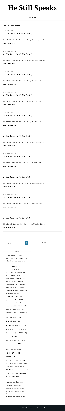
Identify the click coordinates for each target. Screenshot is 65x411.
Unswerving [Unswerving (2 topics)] (9, 396)
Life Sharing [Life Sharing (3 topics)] (9, 340)
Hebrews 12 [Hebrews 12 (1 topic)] (19, 314)
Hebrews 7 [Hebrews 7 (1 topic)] (8, 314)
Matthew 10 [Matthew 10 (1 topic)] (23, 347)
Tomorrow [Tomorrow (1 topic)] (16, 393)
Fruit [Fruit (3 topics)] (25, 300)
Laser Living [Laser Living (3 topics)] (23, 333)
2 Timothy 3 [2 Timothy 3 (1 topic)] (12, 264)
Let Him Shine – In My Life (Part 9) (17, 197)
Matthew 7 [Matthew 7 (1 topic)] (18, 347)
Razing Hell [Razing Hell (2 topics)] (25, 370)
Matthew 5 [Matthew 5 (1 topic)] (13, 347)
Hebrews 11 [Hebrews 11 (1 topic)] (13, 314)
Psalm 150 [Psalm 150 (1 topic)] (22, 366)
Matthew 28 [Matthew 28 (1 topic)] (13, 349)
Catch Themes (44, 407)
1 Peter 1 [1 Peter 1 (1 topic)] (12, 258)
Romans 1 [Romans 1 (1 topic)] (13, 376)
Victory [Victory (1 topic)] (14, 396)
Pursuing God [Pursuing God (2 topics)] (17, 370)
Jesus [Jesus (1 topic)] (19, 321)
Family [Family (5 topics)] (20, 300)
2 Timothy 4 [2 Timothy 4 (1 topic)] (18, 264)
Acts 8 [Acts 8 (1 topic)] (7, 269)
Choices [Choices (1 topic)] (7, 278)
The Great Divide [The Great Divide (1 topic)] (23, 391)
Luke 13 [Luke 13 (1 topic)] (23, 340)
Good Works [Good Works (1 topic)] (19, 309)
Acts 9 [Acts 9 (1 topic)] (10, 269)
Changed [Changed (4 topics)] (19, 275)
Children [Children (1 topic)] (24, 275)
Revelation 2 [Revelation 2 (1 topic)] (8, 376)
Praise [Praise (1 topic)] (7, 363)
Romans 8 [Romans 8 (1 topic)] (18, 376)
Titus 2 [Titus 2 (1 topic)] (11, 393)
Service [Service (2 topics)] (23, 379)
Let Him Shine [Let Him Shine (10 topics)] (12, 336)
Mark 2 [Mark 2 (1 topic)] (11, 344)
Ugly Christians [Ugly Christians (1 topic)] (22, 393)
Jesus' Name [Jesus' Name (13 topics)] (12, 325)
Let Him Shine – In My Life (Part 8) (17, 177)
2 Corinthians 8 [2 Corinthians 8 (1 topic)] (18, 261)
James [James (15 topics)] (9, 320)
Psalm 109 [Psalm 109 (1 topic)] (17, 366)
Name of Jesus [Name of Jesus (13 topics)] (13, 352)
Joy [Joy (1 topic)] (17, 332)
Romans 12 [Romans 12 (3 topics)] (9, 379)
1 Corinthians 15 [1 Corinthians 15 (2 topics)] (21, 256)
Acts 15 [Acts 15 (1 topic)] (13, 269)
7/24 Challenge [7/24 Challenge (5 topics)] (11, 266)
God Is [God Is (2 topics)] (7, 309)
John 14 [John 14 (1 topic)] (11, 329)
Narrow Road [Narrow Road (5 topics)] (10, 356)
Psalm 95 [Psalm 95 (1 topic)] (12, 366)
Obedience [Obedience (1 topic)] (24, 356)
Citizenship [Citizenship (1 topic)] (8, 281)
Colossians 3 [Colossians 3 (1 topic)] (20, 281)
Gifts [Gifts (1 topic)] (23, 303)
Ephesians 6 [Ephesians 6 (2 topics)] (9, 300)
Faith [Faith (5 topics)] (15, 300)
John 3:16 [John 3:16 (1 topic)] (24, 325)
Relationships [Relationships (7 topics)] (21, 373)
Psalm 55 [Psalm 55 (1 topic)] (25, 363)
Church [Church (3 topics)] (24, 278)
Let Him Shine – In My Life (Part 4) (17, 95)
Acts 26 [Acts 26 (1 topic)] (17, 269)
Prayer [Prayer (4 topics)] (11, 363)
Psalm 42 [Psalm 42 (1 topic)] (20, 363)
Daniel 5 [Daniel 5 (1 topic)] (7, 287)
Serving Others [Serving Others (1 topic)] (9, 382)
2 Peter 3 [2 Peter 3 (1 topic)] (7, 264)
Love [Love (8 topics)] (19, 340)
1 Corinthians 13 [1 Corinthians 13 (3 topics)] (11, 256)
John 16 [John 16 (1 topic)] (22, 329)
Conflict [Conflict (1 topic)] (16, 284)
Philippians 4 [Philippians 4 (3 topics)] (23, 360)
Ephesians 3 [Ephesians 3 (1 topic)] (16, 293)
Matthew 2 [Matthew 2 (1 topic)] (8, 347)
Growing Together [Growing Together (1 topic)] (9, 312)
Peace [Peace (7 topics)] (15, 360)
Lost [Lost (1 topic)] (15, 340)
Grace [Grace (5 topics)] (24, 309)
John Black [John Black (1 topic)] (8, 332)
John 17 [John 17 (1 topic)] (26, 329)
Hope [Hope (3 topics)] (10, 317)
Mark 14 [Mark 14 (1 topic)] (15, 344)
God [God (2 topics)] (11, 306)
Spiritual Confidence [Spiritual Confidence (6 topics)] (13, 385)
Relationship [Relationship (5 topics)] (10, 373)
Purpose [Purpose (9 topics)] (9, 369)
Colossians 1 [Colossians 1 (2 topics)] (14, 281)
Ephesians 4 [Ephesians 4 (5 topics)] (10, 296)
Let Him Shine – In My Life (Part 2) (17, 54)
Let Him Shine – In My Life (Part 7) (17, 156)
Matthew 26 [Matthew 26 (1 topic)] (8, 349)
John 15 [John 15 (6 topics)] (17, 329)
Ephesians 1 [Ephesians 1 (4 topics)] (23, 290)
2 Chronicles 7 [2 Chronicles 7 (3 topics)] (10, 261)
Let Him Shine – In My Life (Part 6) (17, 136)
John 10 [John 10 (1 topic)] (7, 329)
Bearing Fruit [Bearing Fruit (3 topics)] (21, 272)
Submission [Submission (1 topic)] (16, 391)
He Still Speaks (32, 7)
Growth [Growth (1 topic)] (15, 312)
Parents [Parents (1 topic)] (11, 360)
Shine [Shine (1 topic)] (14, 382)
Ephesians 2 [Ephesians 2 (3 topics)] (9, 293)
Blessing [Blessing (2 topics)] (13, 275)
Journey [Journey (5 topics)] (13, 332)
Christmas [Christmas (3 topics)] (18, 278)
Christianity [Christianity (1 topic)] (12, 278)
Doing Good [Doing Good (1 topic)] (21, 287)
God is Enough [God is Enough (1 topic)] (13, 309)
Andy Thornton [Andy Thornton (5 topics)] (11, 272)
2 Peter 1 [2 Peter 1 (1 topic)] (24, 261)
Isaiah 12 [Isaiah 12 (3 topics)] (20, 317)
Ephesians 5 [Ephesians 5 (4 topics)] (19, 297)
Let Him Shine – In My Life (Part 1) (17, 33)
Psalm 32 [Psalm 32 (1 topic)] (16, 363)
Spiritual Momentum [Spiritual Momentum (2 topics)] (19, 388)
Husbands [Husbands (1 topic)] (15, 317)
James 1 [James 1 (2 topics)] (15, 321)
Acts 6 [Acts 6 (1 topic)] (23, 266)
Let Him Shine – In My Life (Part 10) (18, 218)
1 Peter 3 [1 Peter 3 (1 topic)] (21, 258)
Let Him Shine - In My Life (9, 30)
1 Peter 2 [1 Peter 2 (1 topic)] (16, 258)
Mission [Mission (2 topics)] (19, 349)
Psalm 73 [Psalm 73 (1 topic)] (7, 366)
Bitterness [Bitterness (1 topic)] (8, 275)
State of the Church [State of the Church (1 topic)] (9, 391)
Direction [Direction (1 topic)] (16, 287)
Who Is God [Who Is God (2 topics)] (19, 396)
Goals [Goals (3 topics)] (7, 306)
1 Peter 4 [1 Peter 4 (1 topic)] (26, 258)
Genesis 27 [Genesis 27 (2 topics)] (18, 303)
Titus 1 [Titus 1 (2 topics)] (7, 394)
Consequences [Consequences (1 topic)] (22, 284)
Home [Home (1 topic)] (7, 317)
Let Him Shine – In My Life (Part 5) (17, 115)
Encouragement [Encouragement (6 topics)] (12, 290)
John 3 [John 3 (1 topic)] (20, 325)
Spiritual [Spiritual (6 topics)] (19, 382)
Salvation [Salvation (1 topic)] (15, 379)
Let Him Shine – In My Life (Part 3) (17, 74)
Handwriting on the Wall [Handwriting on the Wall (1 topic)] (22, 312)
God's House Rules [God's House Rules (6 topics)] (20, 306)
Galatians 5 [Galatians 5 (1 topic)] (8, 303)
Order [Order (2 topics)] (7, 360)
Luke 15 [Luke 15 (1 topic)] (7, 344)
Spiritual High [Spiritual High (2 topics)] (9, 388)
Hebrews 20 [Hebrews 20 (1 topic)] (24, 314)
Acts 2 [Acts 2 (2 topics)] (19, 266)
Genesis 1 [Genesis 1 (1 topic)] (13, 303)
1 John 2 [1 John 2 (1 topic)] (7, 258)
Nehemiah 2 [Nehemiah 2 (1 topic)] (18, 356)
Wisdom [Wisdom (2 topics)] (25, 396)
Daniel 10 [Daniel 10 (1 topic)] (12, 287)
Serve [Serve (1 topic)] (19, 379)
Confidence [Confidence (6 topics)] (10, 284)
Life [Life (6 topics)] (21, 336)
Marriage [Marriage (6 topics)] (21, 344)
